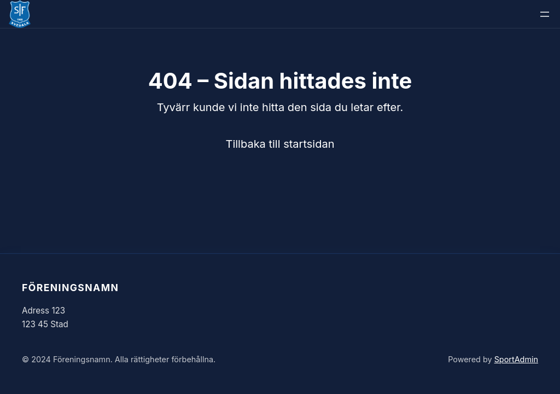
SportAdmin (516, 359)
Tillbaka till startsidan (280, 143)
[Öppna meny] (544, 14)
